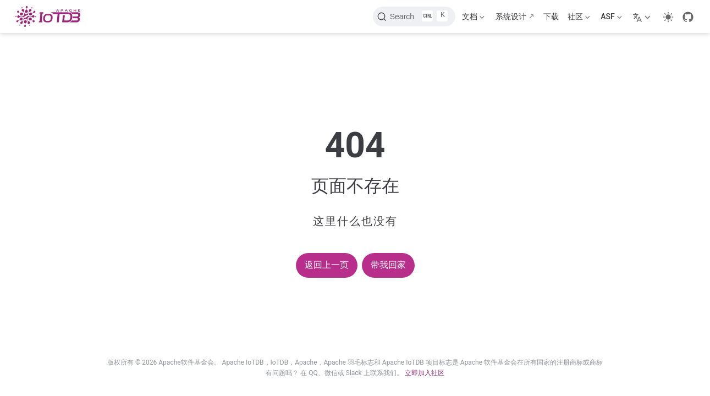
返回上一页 (327, 265)
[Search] (414, 16)
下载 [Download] (551, 16)
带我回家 (388, 265)
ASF (611, 18)
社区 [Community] (578, 18)
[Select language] (643, 16)
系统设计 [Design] (511, 16)
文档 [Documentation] (473, 18)
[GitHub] (688, 17)
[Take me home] (51, 16)
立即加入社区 (424, 373)
